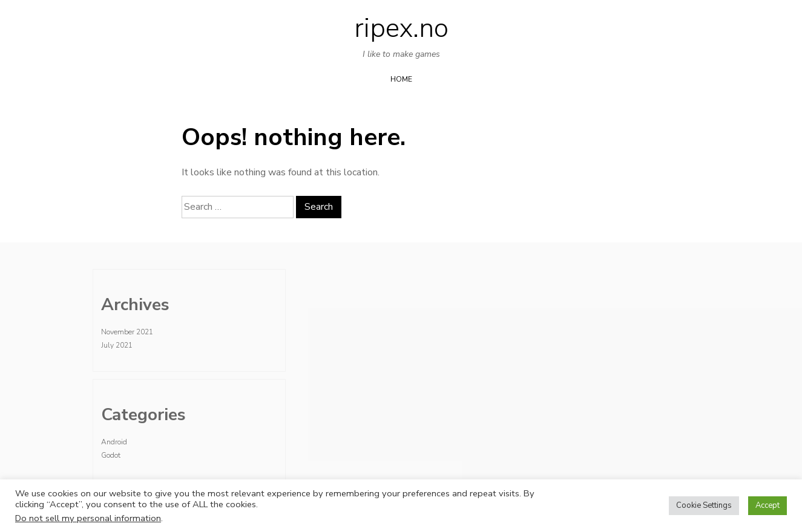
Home (401, 79)
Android (114, 442)
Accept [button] (767, 505)
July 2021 (117, 345)
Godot (110, 455)
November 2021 (127, 332)
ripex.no (401, 28)
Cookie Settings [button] (704, 505)
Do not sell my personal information (88, 518)
